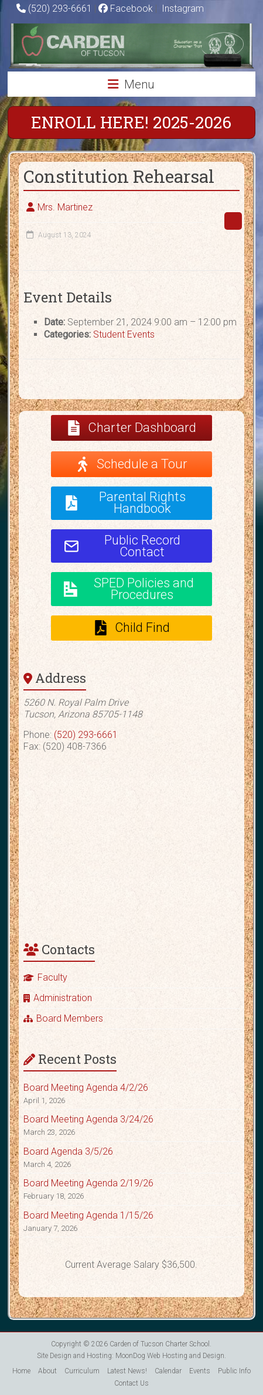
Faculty (52, 977)
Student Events (124, 334)
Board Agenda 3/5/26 (68, 1151)
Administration (62, 997)
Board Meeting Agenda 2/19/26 (88, 1183)
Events (199, 1371)
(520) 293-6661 (60, 8)
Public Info (234, 1371)
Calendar (168, 1371)
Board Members (69, 1018)
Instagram (181, 8)
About (47, 1371)
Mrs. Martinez (65, 207)
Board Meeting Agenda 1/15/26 (88, 1215)
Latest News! (127, 1371)
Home (21, 1371)
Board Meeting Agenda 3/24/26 (88, 1119)
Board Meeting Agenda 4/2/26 (85, 1087)
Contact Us (131, 1383)
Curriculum (82, 1371)
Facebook (125, 8)
